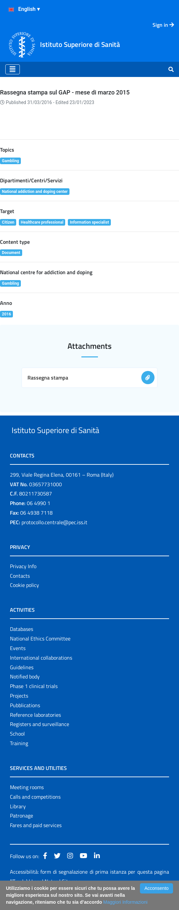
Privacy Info (23, 581)
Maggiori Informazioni (125, 902)
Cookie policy (24, 600)
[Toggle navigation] (12, 69)
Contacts (20, 591)
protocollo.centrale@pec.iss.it (54, 537)
